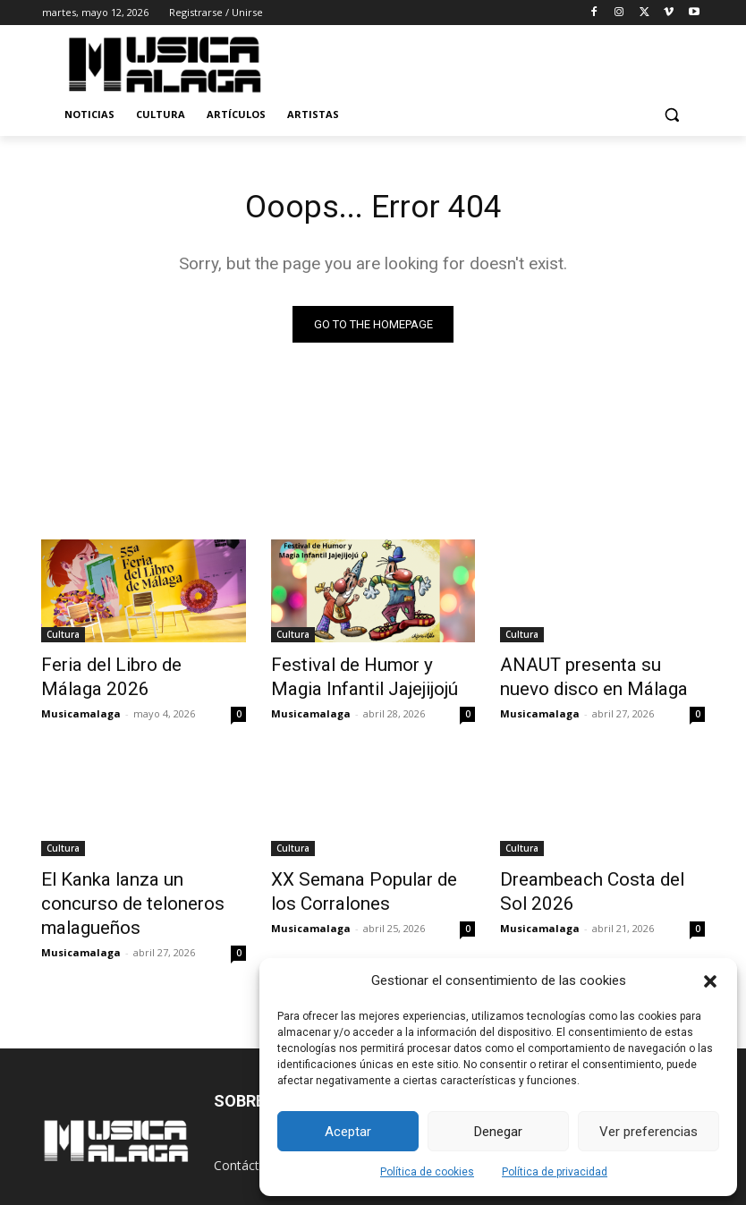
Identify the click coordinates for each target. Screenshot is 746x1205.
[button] (710, 981)
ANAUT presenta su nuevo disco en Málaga (587, 676)
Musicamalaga (81, 708)
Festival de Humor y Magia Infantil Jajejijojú (359, 676)
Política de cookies (427, 1172)
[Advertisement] (509, 62)
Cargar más (373, 954)
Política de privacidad (554, 1172)
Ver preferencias (648, 1132)
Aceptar (348, 1132)
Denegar (498, 1132)
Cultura (63, 637)
